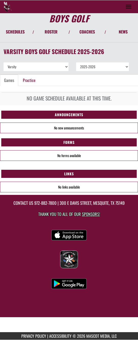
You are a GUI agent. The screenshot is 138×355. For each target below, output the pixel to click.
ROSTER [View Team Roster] (51, 31)
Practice (29, 80)
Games (9, 80)
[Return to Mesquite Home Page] (7, 6)
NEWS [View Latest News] (123, 31)
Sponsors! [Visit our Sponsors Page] (91, 214)
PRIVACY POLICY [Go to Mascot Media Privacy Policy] (33, 336)
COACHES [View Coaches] (87, 31)
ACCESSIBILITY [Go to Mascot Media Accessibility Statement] (60, 336)
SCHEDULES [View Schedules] (15, 31)
